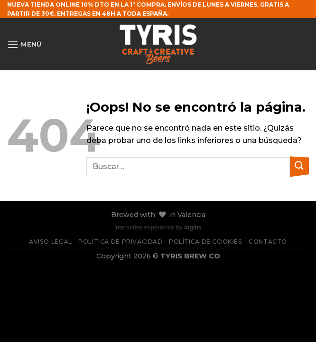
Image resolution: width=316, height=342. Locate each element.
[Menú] (24, 44)
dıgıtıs (193, 227)
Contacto (268, 241)
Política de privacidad (120, 241)
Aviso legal (50, 241)
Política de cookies (205, 241)
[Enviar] (299, 166)
